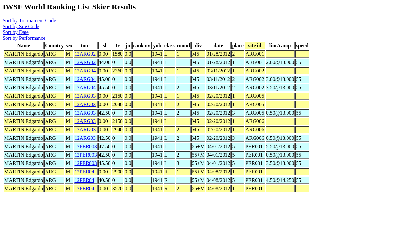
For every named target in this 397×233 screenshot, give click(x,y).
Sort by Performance (24, 38)
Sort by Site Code (21, 26)
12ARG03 (85, 96)
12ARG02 (85, 54)
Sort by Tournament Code (29, 20)
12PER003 (85, 146)
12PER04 (84, 171)
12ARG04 (85, 70)
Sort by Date (16, 32)
